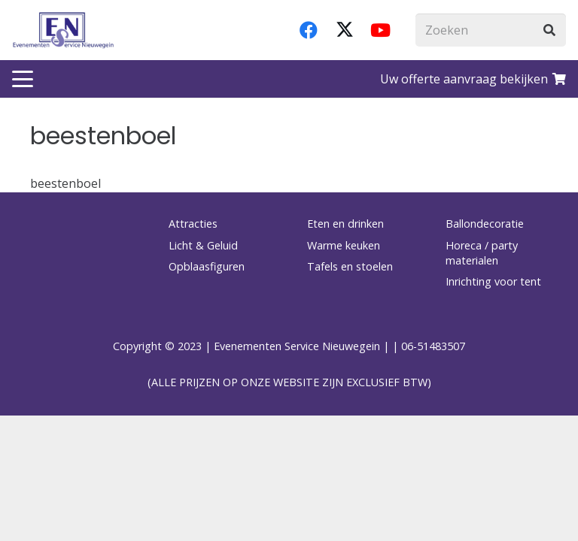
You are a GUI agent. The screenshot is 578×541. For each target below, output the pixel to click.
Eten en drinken (345, 223)
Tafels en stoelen (350, 266)
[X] (345, 30)
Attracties (193, 223)
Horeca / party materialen (482, 252)
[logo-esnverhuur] (63, 30)
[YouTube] (381, 30)
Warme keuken (343, 245)
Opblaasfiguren (207, 266)
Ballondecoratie (485, 223)
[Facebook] (309, 30)
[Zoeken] (490, 30)
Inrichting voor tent (493, 281)
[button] (22, 78)
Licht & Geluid (203, 245)
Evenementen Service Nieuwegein (297, 346)
